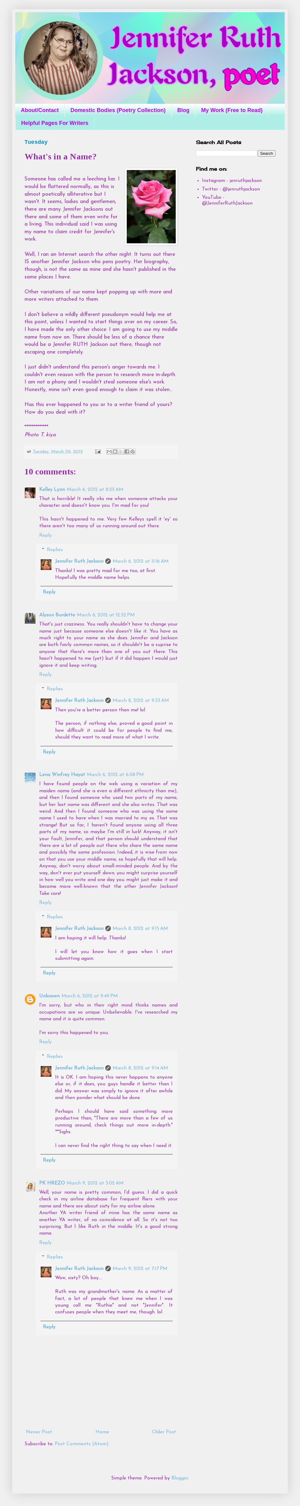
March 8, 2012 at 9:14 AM (140, 1068)
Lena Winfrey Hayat (62, 774)
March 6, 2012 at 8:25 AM (95, 489)
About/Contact (40, 110)
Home (102, 1432)
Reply (45, 535)
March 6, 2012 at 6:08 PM (115, 774)
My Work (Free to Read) (232, 110)
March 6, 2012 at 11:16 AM (141, 561)
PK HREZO (52, 1183)
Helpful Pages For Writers (54, 123)
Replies (55, 549)
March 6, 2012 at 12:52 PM (106, 615)
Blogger (179, 1478)
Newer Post (39, 1432)
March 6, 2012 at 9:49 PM (90, 996)
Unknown (49, 996)
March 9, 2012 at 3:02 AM (95, 1183)
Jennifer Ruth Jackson (79, 561)
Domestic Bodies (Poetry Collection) (118, 110)
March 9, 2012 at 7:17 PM (140, 1268)
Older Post (164, 1432)
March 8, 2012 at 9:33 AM (141, 700)
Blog (183, 110)
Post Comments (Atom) (82, 1444)
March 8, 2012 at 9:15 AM (140, 928)
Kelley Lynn (52, 489)
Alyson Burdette (57, 615)
